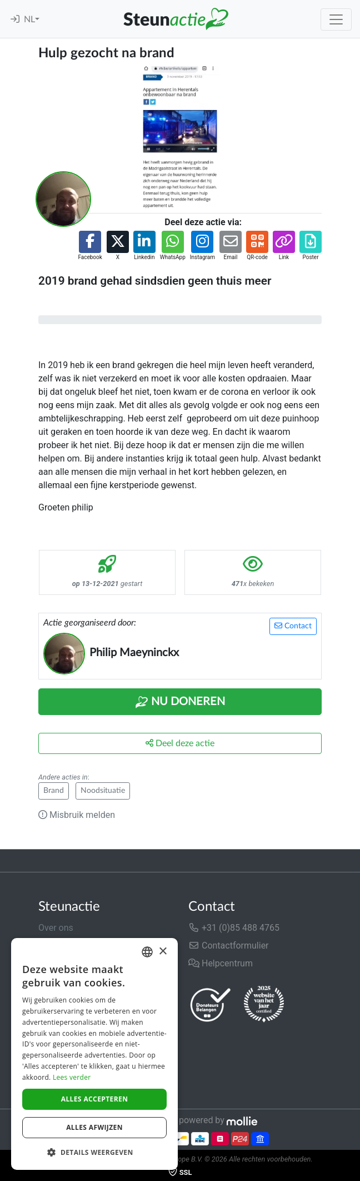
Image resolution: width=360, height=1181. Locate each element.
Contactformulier (228, 945)
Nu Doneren (180, 702)
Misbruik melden (76, 815)
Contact (293, 626)
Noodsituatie (103, 791)
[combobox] (147, 951)
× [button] (162, 951)
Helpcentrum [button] (220, 963)
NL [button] (29, 19)
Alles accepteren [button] (94, 1099)
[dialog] (94, 1054)
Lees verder (72, 1077)
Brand (53, 791)
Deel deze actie (180, 743)
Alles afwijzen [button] (94, 1127)
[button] (90, 246)
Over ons (55, 927)
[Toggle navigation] (336, 19)
